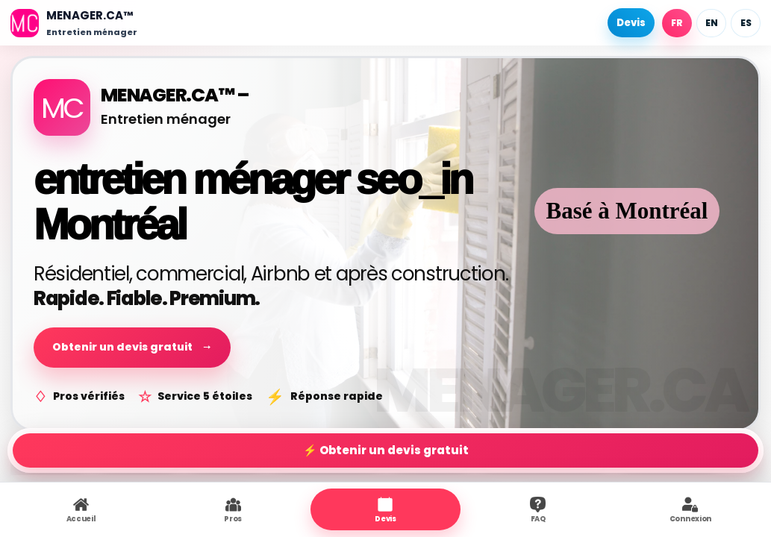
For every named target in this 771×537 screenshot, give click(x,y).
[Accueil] (73, 22)
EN (711, 22)
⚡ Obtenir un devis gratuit (386, 450)
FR (677, 22)
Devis (631, 23)
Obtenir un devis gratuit (132, 347)
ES (746, 22)
